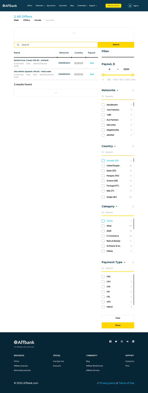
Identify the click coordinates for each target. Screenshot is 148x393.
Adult (35, 74)
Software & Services (40, 63)
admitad (119, 135)
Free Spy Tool (58, 361)
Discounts (63, 6)
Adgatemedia (119, 130)
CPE (119, 286)
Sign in (135, 6)
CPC (119, 281)
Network (64, 53)
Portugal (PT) (119, 185)
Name (17, 53)
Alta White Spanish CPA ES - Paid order (32, 71)
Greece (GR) (119, 180)
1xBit (119, 114)
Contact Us (129, 361)
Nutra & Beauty (119, 241)
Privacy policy (107, 383)
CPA (119, 276)
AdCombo (119, 124)
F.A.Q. (127, 366)
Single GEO (112, 197)
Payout (91, 53)
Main (16, 20)
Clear (117, 318)
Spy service (51, 6)
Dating (119, 251)
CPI (119, 291)
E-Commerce (19, 63)
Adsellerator (64, 63)
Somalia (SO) (119, 160)
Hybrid (119, 306)
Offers (29, 6)
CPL (119, 296)
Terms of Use (126, 383)
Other (28, 63)
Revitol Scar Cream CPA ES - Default (31, 60)
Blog (72, 6)
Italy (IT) (119, 190)
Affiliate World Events (94, 366)
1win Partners (119, 109)
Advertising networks (22, 370)
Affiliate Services (93, 370)
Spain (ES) (119, 170)
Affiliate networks (21, 366)
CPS (119, 301)
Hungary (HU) (119, 175)
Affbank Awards (113, 6)
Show (117, 325)
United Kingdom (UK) (119, 165)
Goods (37, 20)
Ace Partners (119, 119)
